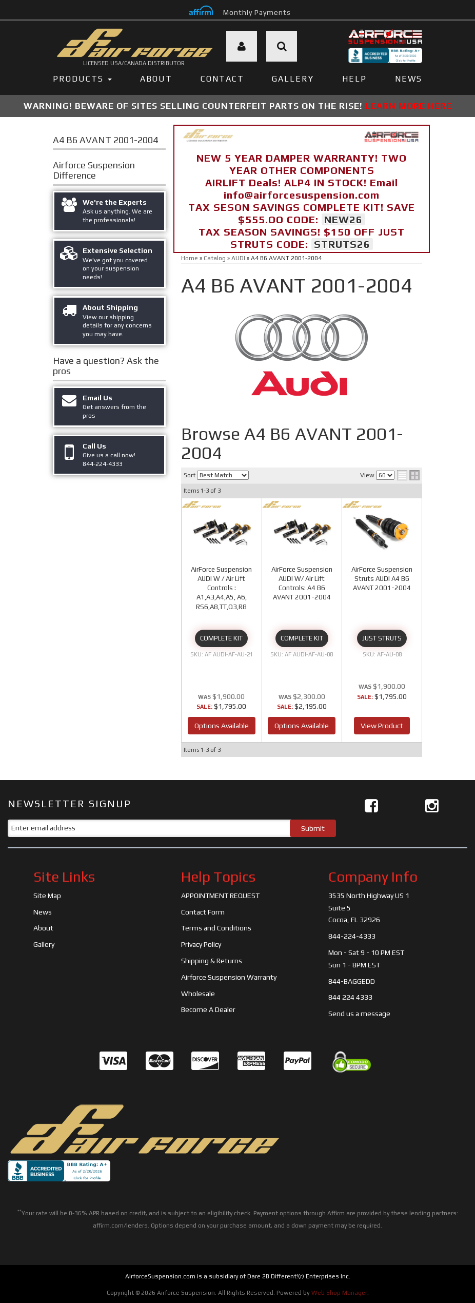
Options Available (221, 726)
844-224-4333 (351, 936)
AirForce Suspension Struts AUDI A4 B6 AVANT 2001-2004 (381, 579)
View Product (382, 726)
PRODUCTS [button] (82, 79)
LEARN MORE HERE (408, 106)
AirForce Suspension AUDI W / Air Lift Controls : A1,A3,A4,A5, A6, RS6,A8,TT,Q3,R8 (221, 588)
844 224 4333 (350, 997)
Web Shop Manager (339, 1292)
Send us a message (359, 1013)
